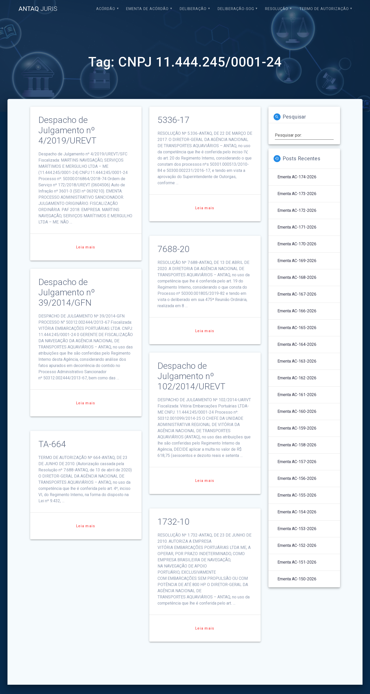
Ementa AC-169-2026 (296, 260)
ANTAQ (38, 9)
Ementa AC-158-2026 (296, 444)
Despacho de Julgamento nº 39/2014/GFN (66, 292)
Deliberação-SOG (236, 9)
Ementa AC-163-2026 (296, 361)
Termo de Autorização (324, 9)
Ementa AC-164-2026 (296, 344)
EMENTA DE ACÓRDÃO (147, 9)
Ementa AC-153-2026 (296, 528)
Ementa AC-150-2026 (296, 578)
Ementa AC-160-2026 (296, 411)
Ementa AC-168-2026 (296, 277)
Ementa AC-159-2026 (296, 428)
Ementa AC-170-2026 (296, 243)
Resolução (276, 9)
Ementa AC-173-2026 (296, 193)
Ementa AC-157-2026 (296, 461)
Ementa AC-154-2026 (296, 511)
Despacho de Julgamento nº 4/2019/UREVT (67, 130)
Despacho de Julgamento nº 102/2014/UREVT (191, 376)
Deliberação (193, 9)
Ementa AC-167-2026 (296, 294)
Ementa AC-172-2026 (296, 210)
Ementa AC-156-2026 (296, 478)
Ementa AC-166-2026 (296, 310)
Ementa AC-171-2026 (296, 227)
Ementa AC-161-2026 (296, 394)
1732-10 (174, 522)
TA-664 (52, 444)
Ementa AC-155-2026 (296, 495)
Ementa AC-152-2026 (296, 545)
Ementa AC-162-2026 (296, 377)
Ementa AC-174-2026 (296, 176)
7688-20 (174, 249)
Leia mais (85, 247)
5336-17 (174, 120)
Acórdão (105, 9)
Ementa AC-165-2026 (296, 327)
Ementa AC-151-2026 (296, 562)
